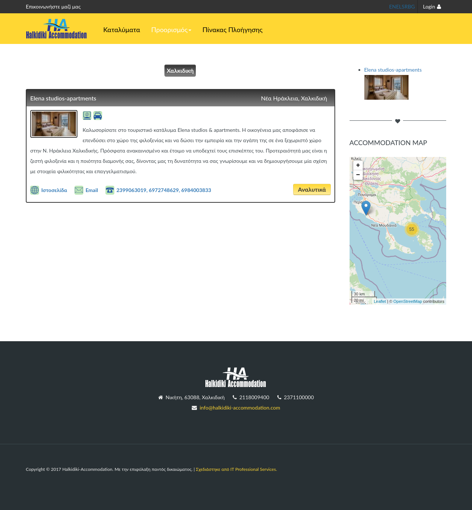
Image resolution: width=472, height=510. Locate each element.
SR (404, 6)
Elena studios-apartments (63, 98)
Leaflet (380, 301)
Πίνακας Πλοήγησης (232, 29)
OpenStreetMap (407, 301)
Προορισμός (171, 29)
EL (399, 6)
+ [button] (358, 165)
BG (411, 6)
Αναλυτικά (312, 189)
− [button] (358, 175)
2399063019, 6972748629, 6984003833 (164, 190)
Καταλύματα (121, 29)
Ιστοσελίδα (54, 190)
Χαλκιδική (180, 70)
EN (392, 6)
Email (92, 190)
